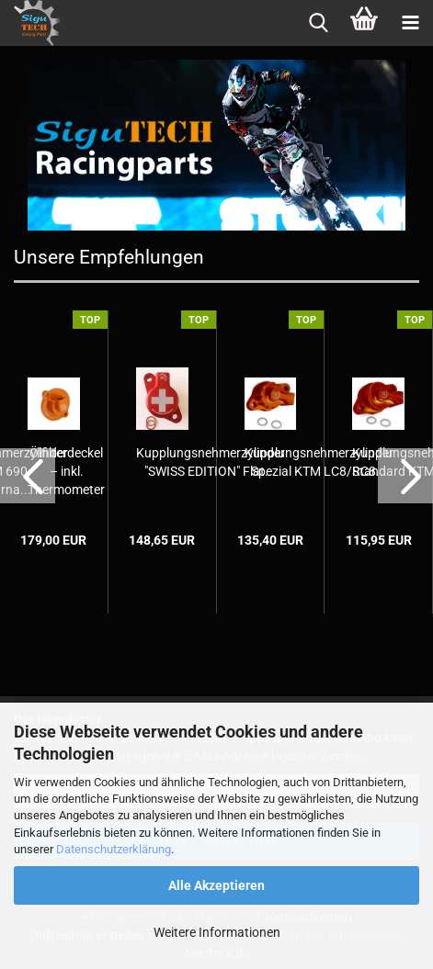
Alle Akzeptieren (216, 885)
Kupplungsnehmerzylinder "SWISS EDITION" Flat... (210, 462)
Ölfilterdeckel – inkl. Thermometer (66, 471)
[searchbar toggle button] (318, 23)
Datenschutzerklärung (113, 849)
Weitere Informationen (217, 932)
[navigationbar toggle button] (410, 23)
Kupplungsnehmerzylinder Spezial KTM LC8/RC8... (319, 462)
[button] (27, 475)
